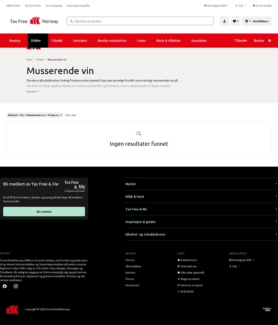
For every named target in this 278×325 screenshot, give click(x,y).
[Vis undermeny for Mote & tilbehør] (186, 40)
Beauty (14, 40)
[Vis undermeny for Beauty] (26, 40)
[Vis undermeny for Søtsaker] (92, 40)
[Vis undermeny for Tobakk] (68, 40)
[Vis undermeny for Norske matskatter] (132, 40)
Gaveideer (199, 40)
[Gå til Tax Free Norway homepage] (34, 21)
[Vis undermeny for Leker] (151, 40)
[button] (33, 91)
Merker (259, 40)
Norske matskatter (112, 40)
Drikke (36, 40)
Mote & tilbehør (168, 40)
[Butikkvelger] (242, 5)
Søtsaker (80, 40)
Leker (141, 40)
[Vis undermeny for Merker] (269, 40)
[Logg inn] (224, 21)
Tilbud (241, 40)
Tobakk (57, 40)
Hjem (29, 59)
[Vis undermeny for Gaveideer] (212, 40)
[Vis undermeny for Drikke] (46, 40)
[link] (13, 5)
